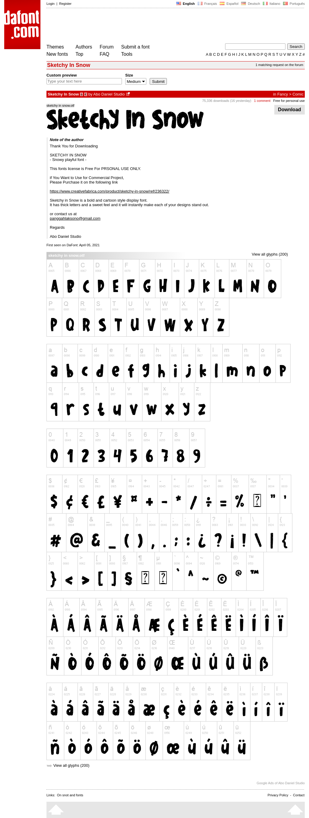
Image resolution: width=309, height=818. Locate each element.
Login (50, 3)
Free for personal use (289, 100)
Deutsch (250, 3)
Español (229, 3)
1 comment (262, 100)
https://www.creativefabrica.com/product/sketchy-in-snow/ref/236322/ (109, 191)
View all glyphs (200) (270, 254)
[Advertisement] (156, 26)
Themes (55, 46)
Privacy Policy (278, 795)
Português (293, 3)
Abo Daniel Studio (109, 94)
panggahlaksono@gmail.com (75, 218)
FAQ (104, 54)
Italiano (271, 3)
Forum (106, 46)
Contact (298, 795)
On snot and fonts (70, 795)
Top (79, 54)
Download (289, 109)
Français (207, 3)
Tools (126, 54)
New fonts (57, 54)
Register (65, 3)
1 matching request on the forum (279, 65)
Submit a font (135, 46)
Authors (83, 46)
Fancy (282, 94)
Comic (298, 94)
